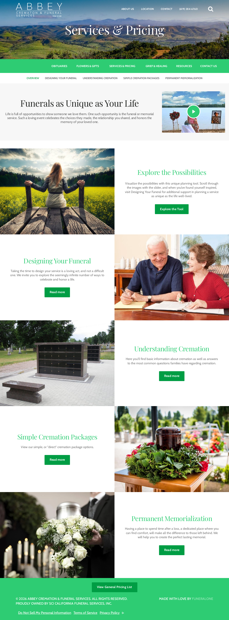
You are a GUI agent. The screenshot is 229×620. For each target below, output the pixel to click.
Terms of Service (85, 613)
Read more (60, 290)
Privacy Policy (110, 613)
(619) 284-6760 (188, 8)
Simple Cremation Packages (141, 78)
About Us (127, 8)
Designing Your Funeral (61, 78)
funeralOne (202, 599)
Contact (166, 8)
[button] (210, 9)
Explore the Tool (171, 209)
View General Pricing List (114, 587)
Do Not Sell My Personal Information (44, 613)
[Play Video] (193, 111)
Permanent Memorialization (183, 78)
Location (147, 8)
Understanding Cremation (100, 78)
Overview (33, 78)
